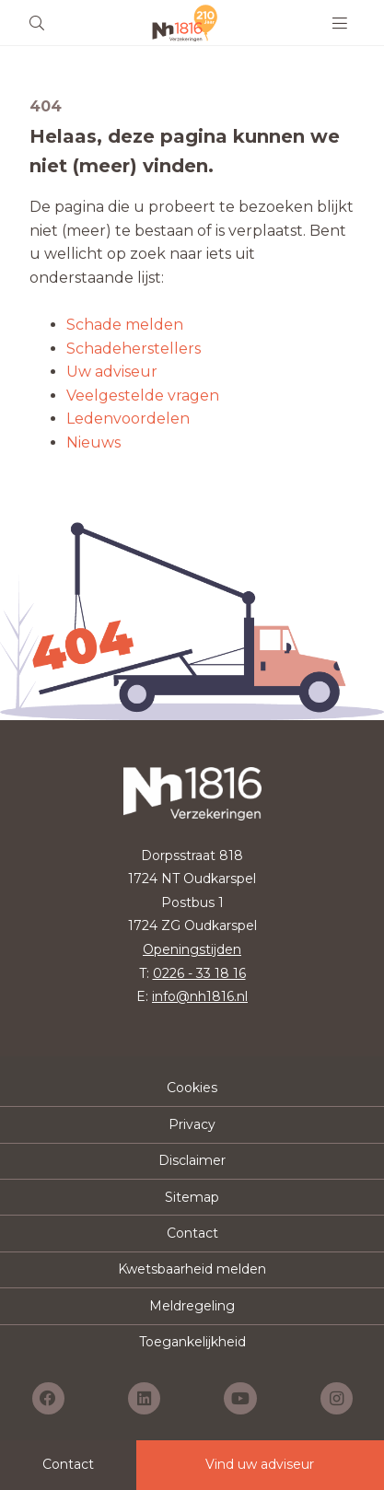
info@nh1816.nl (200, 996)
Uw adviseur (111, 371)
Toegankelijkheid (192, 1341)
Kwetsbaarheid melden (192, 1269)
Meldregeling (192, 1306)
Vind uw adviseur (259, 1464)
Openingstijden (192, 949)
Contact (192, 1233)
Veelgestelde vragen (142, 395)
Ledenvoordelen (128, 418)
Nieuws (93, 442)
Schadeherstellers (133, 348)
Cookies (192, 1087)
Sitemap (192, 1197)
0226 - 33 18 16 (199, 973)
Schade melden (124, 324)
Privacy (192, 1124)
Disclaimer (192, 1160)
